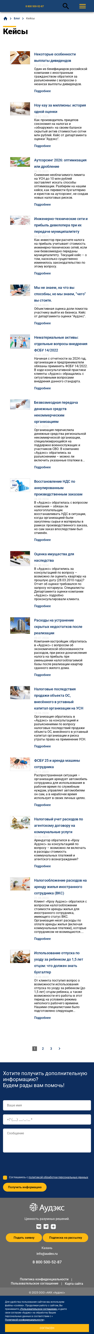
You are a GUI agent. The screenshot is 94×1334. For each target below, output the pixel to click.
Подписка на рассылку (65, 1237)
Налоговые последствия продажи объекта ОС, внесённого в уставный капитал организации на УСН (58, 698)
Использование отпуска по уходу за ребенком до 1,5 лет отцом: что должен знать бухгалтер (58, 962)
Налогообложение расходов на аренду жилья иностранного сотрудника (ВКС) (60, 886)
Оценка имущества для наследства (54, 557)
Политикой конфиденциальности (24, 1319)
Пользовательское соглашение (34, 1283)
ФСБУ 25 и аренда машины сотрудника (57, 763)
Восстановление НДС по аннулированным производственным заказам (58, 487)
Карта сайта (74, 1284)
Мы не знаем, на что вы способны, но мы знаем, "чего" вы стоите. (60, 293)
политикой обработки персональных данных (58, 1177)
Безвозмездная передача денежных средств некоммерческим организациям (56, 412)
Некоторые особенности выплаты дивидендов (55, 57)
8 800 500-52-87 (35, 6)
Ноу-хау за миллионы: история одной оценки (60, 108)
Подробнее (42, 91)
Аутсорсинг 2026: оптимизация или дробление (60, 163)
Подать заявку (24, 1237)
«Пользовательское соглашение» (38, 1309)
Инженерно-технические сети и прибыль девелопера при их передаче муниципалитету (61, 225)
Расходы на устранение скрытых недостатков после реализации (58, 626)
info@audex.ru (47, 1254)
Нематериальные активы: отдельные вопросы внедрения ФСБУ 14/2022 (60, 343)
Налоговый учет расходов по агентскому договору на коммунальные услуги (58, 825)
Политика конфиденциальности (44, 1279)
